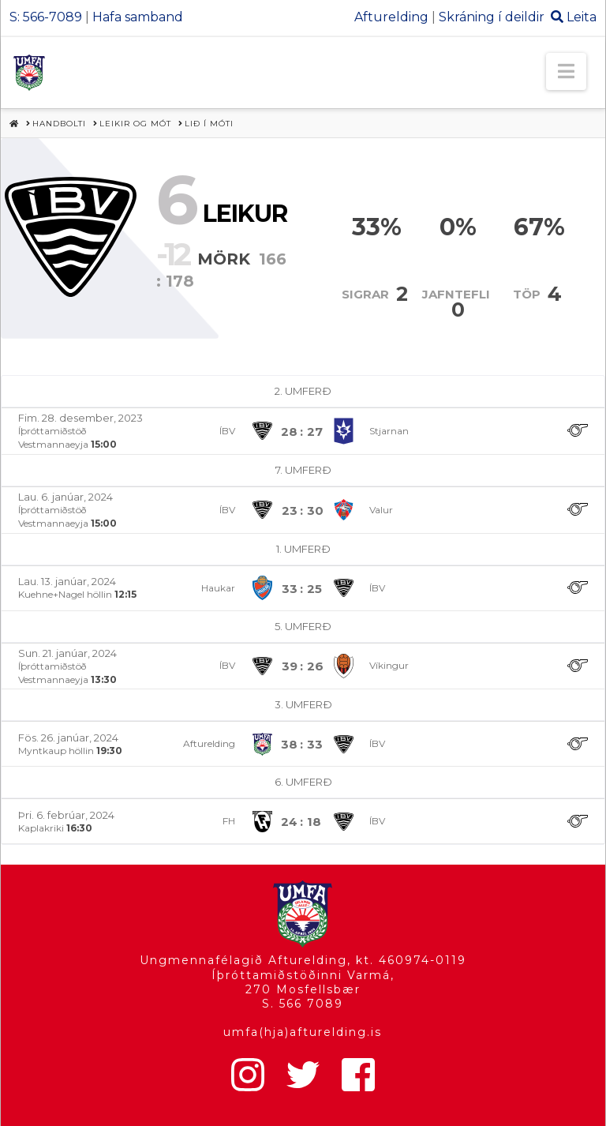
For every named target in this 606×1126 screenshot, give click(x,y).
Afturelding (391, 16)
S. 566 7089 (302, 1004)
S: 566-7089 (45, 16)
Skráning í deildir (491, 16)
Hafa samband (137, 16)
